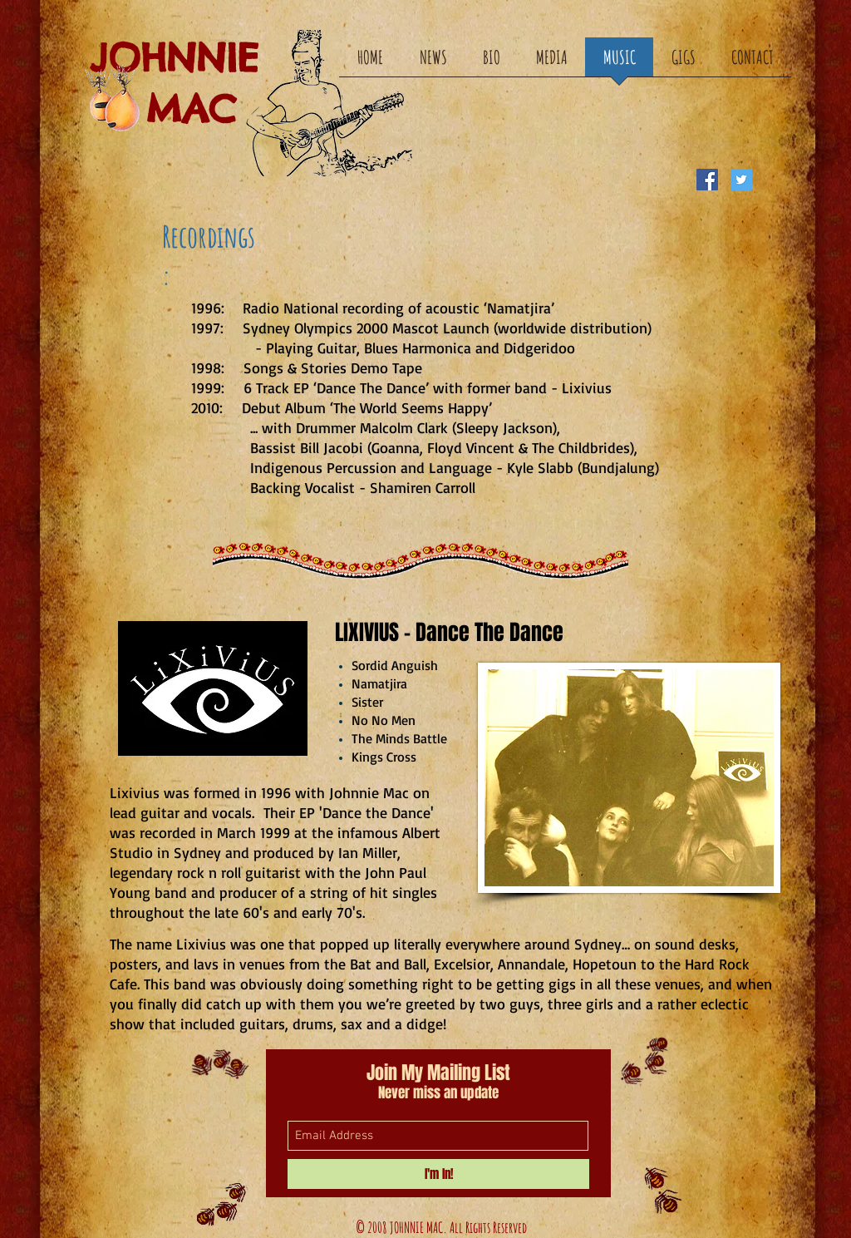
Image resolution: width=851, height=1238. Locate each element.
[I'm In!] (438, 1174)
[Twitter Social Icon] (741, 179)
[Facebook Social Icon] (707, 179)
